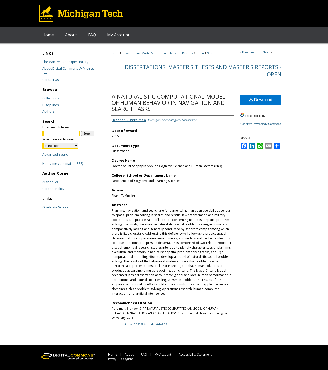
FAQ (144, 354)
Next (266, 52)
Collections (50, 98)
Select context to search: (59, 139)
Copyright (127, 359)
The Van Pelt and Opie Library (65, 61)
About (129, 354)
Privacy (112, 359)
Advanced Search (56, 154)
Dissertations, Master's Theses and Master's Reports (157, 53)
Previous (248, 52)
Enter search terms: (56, 127)
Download (260, 100)
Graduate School (55, 207)
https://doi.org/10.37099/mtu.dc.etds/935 (139, 324)
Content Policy (53, 188)
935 (209, 53)
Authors (48, 111)
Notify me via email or (62, 163)
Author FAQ (51, 182)
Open (200, 53)
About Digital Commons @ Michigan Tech (69, 70)
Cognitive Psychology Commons (260, 123)
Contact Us (50, 79)
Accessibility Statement (195, 354)
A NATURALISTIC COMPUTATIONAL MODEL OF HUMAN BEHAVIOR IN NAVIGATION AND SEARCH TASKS (168, 102)
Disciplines (50, 104)
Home (115, 53)
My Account (163, 354)
